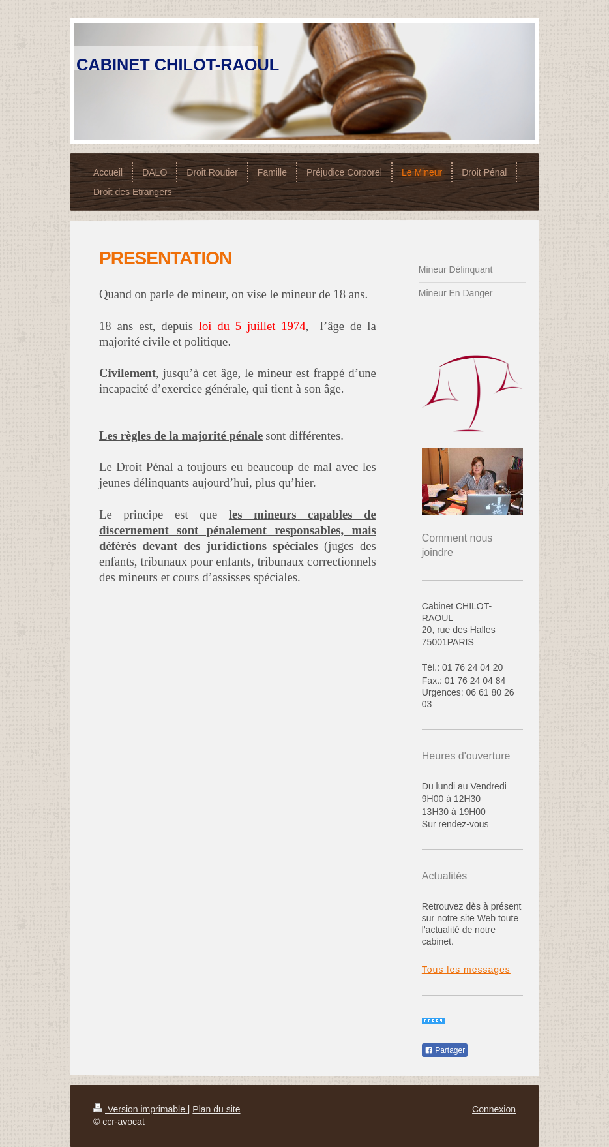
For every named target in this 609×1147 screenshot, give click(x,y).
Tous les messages (466, 969)
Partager (444, 1050)
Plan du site (216, 1109)
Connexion (494, 1109)
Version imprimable (140, 1109)
